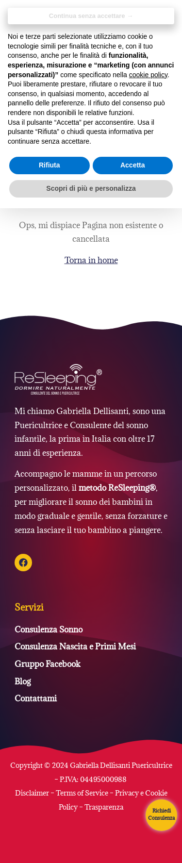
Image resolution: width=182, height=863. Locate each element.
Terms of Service (82, 792)
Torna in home (91, 260)
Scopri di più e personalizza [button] (90, 188)
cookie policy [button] (148, 75)
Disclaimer (32, 792)
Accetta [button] (132, 165)
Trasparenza (103, 807)
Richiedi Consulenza (161, 814)
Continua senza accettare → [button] (91, 15)
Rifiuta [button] (49, 165)
